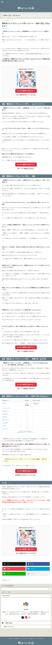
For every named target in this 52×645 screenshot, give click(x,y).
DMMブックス (6, 419)
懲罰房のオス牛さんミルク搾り (12, 31)
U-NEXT (4, 425)
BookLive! (5, 417)
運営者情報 (17, 634)
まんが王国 (5, 422)
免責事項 (31, 634)
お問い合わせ (11, 634)
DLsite (4, 403)
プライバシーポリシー (24, 634)
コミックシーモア (6, 408)
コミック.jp (5, 428)
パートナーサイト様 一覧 (39, 634)
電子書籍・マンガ (6, 580)
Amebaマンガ (6, 411)
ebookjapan (5, 414)
